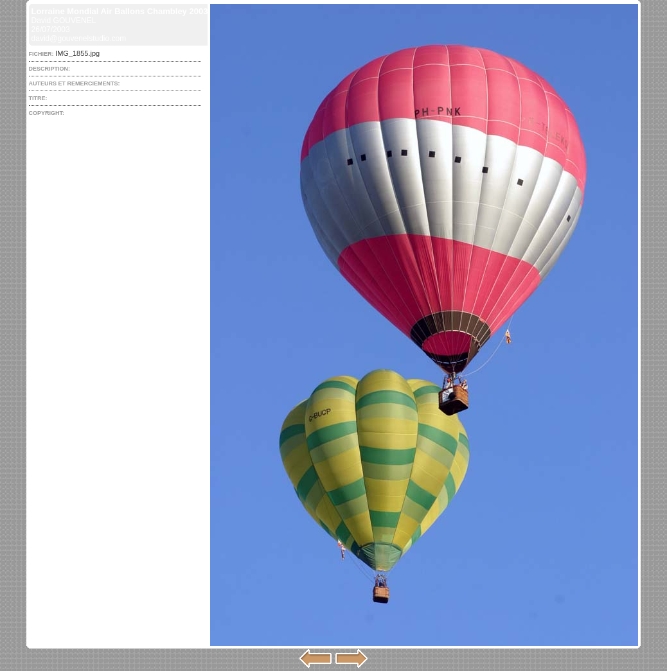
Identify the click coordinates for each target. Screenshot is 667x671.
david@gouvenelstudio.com (79, 38)
